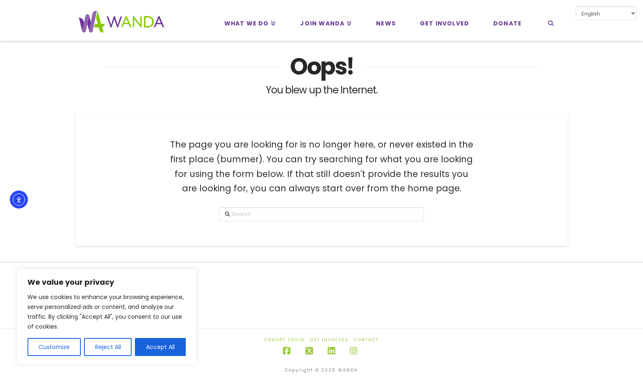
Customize (54, 347)
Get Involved (329, 339)
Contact (366, 339)
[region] (106, 317)
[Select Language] (606, 13)
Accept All (160, 347)
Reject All (108, 347)
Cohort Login (284, 339)
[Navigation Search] (551, 20)
